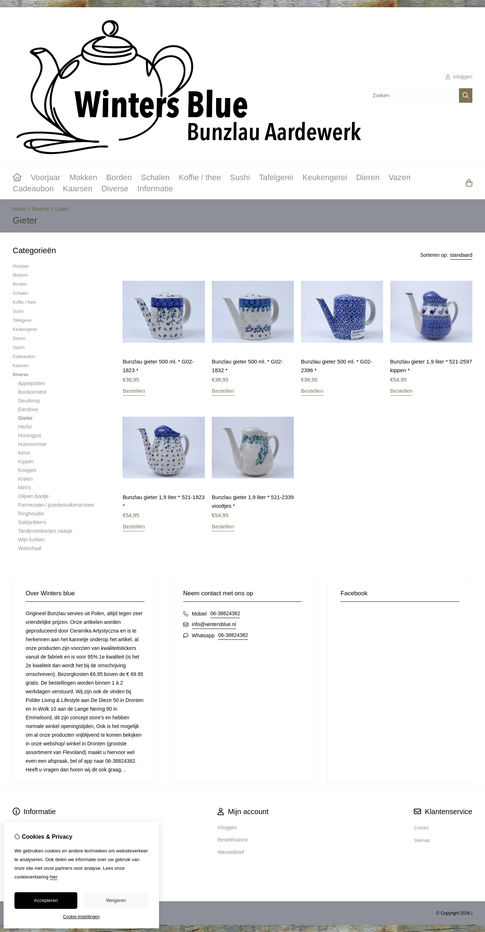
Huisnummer (32, 444)
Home (19, 209)
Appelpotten (31, 383)
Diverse (115, 188)
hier (54, 877)
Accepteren (46, 900)
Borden (119, 177)
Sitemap (422, 840)
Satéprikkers (32, 522)
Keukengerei (324, 177)
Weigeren (116, 900)
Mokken (83, 177)
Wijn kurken (31, 539)
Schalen (155, 177)
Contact (421, 827)
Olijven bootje (33, 496)
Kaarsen (78, 188)
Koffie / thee (200, 177)
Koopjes (27, 470)
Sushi (240, 177)
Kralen (25, 479)
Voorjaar (45, 177)
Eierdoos (28, 409)
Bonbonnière (32, 392)
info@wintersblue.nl (214, 624)
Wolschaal (29, 548)
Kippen (26, 461)
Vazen (400, 177)
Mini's (24, 487)
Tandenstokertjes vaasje (45, 531)
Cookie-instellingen (81, 916)
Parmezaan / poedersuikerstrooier (56, 505)
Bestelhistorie (233, 840)
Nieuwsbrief (231, 852)
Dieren (367, 177)
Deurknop (29, 401)
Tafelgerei (276, 177)
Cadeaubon (33, 188)
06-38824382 (225, 613)
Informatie (155, 188)
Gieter (62, 209)
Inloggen (227, 827)
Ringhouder (31, 513)
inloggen (459, 77)
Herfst (24, 427)
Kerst (24, 453)
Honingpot (29, 435)
